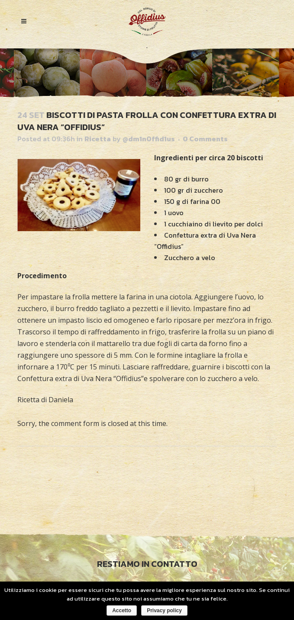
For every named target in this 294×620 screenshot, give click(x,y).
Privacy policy (164, 610)
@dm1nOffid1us (149, 139)
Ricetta (97, 139)
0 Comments (205, 139)
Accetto (121, 610)
